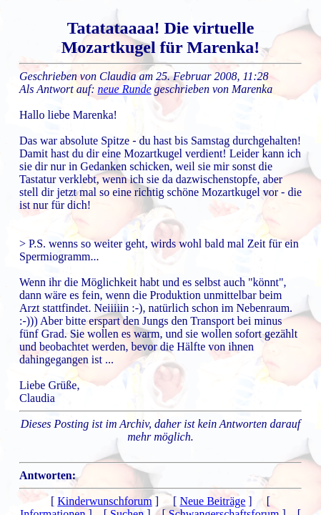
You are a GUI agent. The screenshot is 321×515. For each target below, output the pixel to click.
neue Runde (125, 89)
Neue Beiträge (212, 501)
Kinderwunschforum (104, 501)
